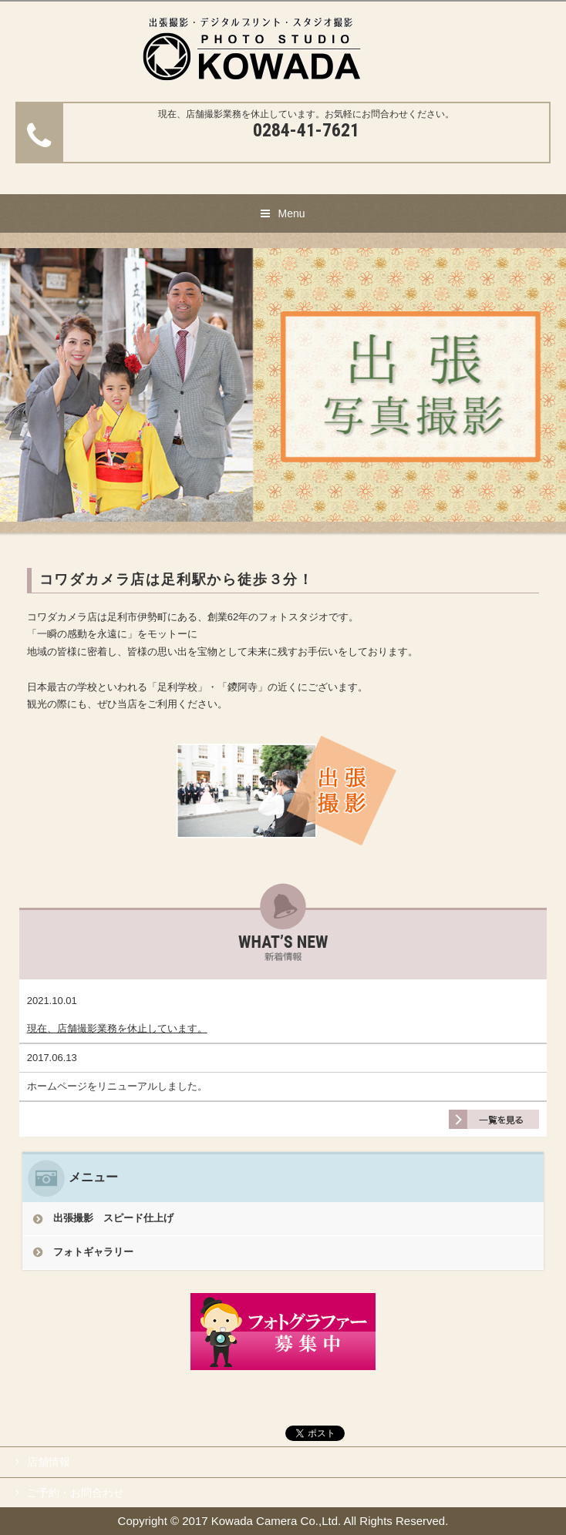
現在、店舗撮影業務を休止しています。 (117, 1028)
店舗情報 (48, 1462)
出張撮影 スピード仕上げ (118, 1218)
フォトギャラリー (93, 1252)
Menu (291, 213)
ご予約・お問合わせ (75, 1492)
